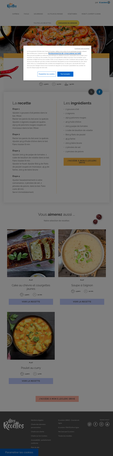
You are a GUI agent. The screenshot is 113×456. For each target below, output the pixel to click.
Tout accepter (65, 74)
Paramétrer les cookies (47, 74)
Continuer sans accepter (82, 48)
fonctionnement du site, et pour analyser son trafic (65, 53)
